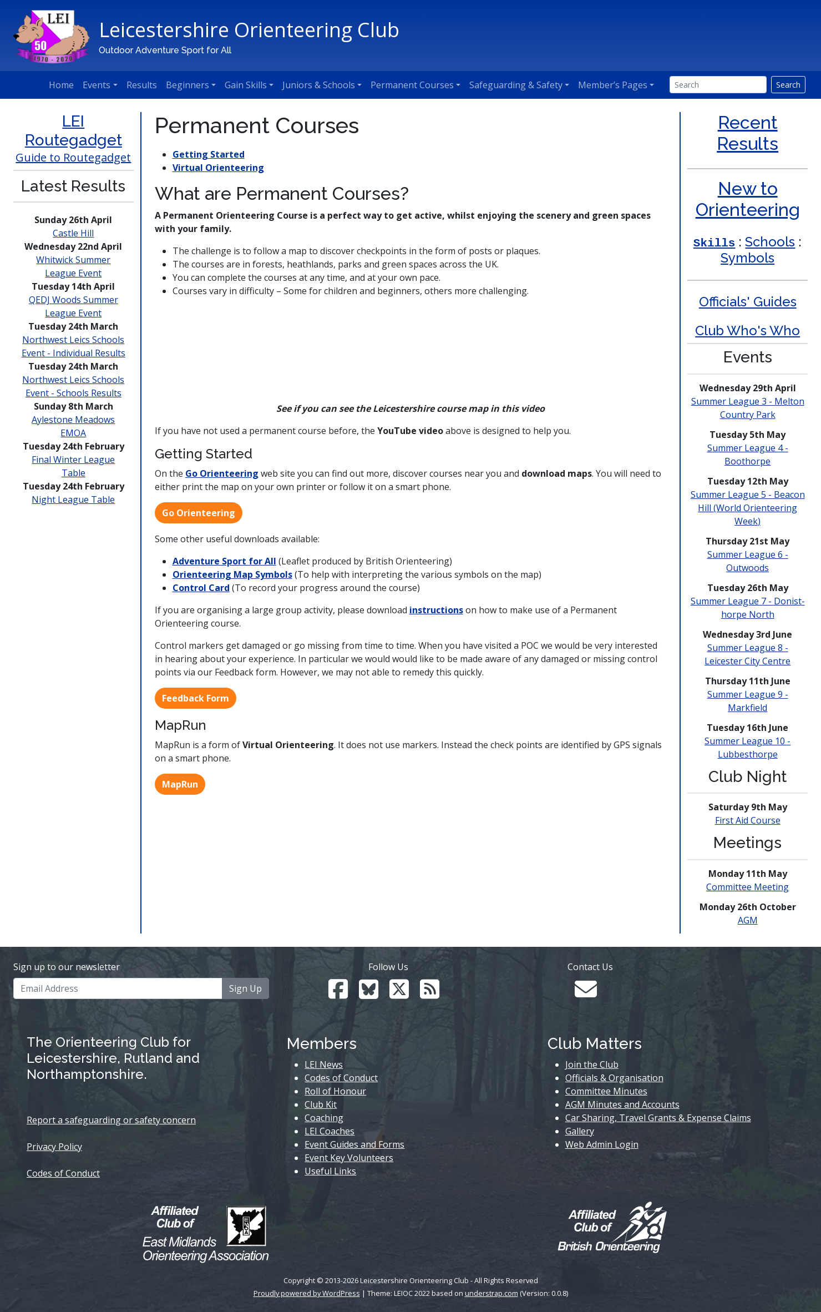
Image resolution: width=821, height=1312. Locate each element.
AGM (748, 920)
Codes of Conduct (63, 1173)
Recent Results (747, 133)
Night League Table (73, 499)
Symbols (747, 258)
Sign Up (245, 988)
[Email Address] (117, 988)
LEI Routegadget (73, 130)
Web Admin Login (601, 1144)
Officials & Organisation (614, 1078)
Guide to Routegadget (73, 157)
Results (141, 85)
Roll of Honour (335, 1091)
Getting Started (209, 154)
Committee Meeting (747, 887)
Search (788, 84)
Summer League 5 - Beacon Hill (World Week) (748, 507)
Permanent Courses (412, 85)
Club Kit (321, 1104)
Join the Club (592, 1064)
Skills (714, 243)
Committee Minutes (606, 1091)
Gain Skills (246, 85)
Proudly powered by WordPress (307, 1293)
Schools (770, 242)
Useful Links (330, 1171)
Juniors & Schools (318, 85)
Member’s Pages (612, 85)
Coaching (324, 1118)
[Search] (718, 84)
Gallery (579, 1131)
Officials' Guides (748, 302)
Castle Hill (73, 233)
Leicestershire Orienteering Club (249, 29)
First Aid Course (748, 820)
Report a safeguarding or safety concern (111, 1120)
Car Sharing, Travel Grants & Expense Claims (658, 1118)
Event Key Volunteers (349, 1158)
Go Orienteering (222, 473)
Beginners (187, 85)
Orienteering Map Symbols (232, 574)
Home (61, 85)
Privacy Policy (54, 1147)
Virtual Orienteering (218, 168)
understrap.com (491, 1293)
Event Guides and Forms (354, 1144)
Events (96, 85)
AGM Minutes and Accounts (622, 1104)
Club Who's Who (747, 330)
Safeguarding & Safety (515, 85)
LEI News (324, 1064)
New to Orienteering (748, 199)
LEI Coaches (329, 1131)
